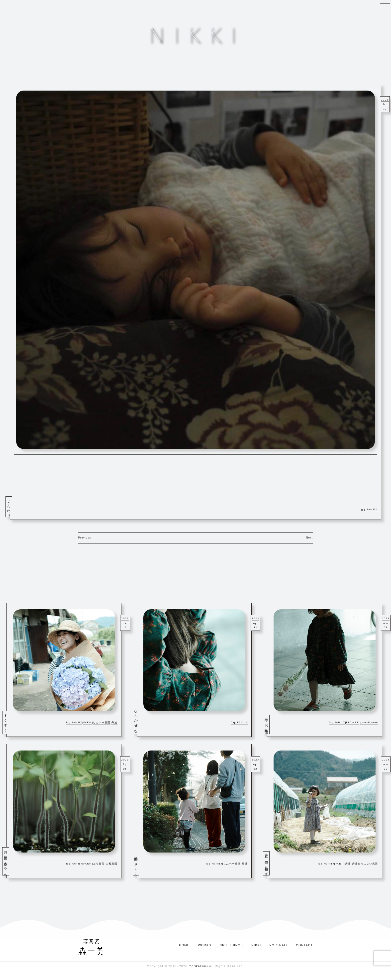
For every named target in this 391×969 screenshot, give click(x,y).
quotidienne (369, 722)
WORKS (204, 945)
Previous (84, 537)
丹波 (114, 722)
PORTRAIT (279, 945)
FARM (87, 722)
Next (309, 537)
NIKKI (256, 945)
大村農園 (111, 863)
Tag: (69, 722)
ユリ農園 (98, 863)
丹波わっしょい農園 (365, 863)
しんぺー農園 (101, 722)
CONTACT (304, 945)
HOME (184, 945)
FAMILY (372, 509)
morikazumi (198, 966)
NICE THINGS (231, 945)
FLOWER (352, 722)
